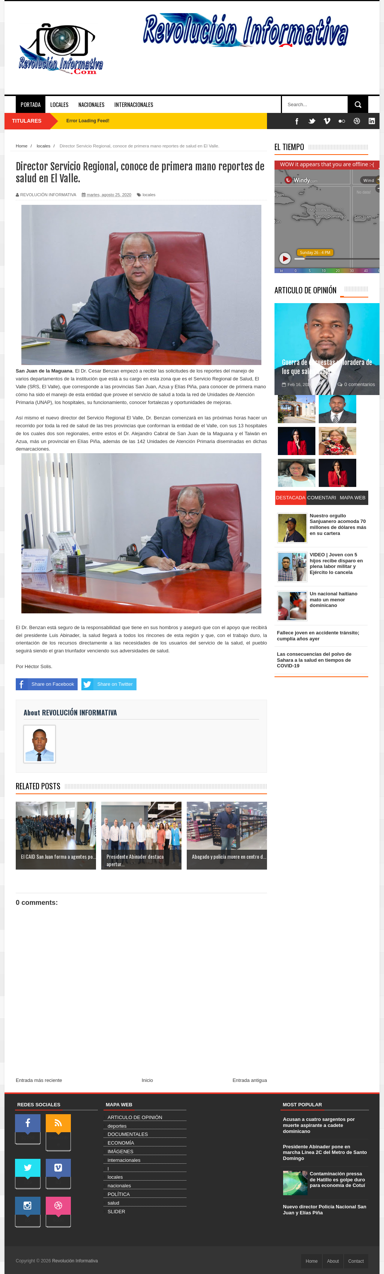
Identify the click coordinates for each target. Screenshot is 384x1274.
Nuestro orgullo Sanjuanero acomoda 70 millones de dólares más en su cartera (338, 524)
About (333, 1261)
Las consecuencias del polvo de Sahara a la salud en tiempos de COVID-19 (314, 660)
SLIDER (116, 1211)
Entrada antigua (249, 1080)
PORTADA (30, 104)
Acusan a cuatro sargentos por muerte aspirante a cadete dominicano (319, 1125)
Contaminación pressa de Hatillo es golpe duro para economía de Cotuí (337, 1179)
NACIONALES (91, 104)
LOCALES (59, 104)
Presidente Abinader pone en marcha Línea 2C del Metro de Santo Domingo (325, 1152)
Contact (356, 1261)
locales (148, 194)
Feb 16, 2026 (297, 384)
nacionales (119, 1185)
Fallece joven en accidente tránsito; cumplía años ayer (318, 636)
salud (113, 1203)
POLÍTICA (119, 1194)
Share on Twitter (106, 684)
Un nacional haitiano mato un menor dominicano (333, 599)
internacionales (124, 1160)
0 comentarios (356, 384)
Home (312, 1261)
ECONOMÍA (121, 1143)
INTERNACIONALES (133, 104)
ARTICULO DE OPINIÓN (305, 290)
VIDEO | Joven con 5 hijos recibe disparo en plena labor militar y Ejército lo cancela (336, 563)
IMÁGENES (121, 1151)
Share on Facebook (45, 684)
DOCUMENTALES (128, 1134)
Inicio (147, 1080)
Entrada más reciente (39, 1080)
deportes (117, 1126)
